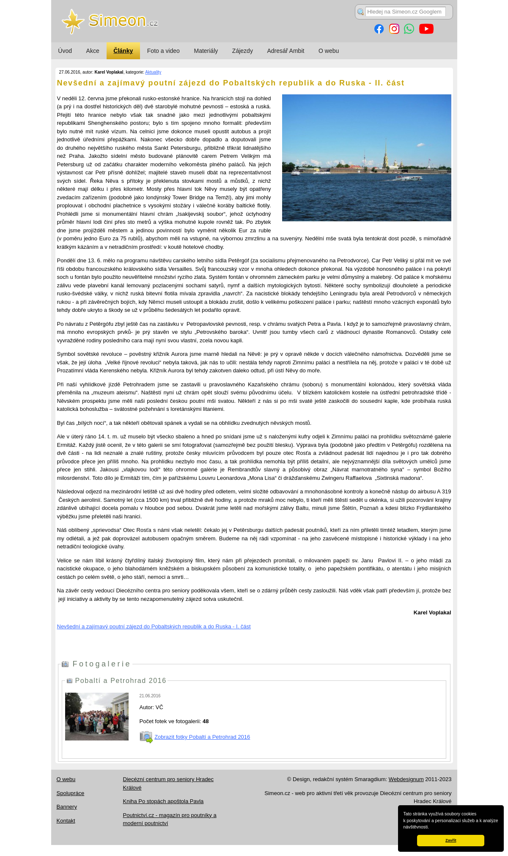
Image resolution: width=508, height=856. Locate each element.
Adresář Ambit (285, 50)
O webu (329, 50)
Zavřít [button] (450, 840)
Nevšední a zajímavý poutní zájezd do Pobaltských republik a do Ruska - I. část (154, 626)
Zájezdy (242, 50)
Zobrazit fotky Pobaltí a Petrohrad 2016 (202, 737)
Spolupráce (71, 793)
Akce (92, 50)
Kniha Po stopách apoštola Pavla (163, 801)
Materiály (206, 50)
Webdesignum (406, 779)
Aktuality (153, 72)
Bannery (67, 807)
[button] (431, 827)
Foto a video (163, 50)
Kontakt (66, 820)
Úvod (65, 50)
